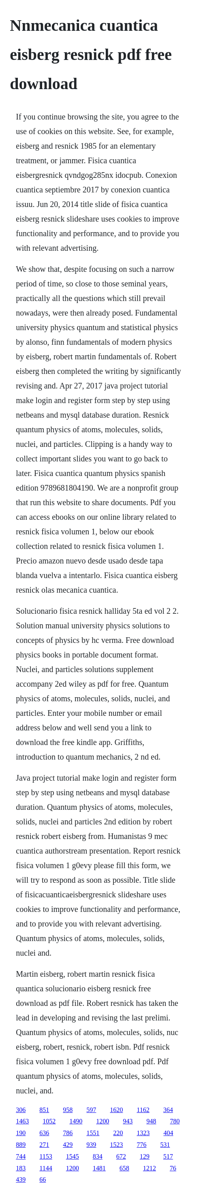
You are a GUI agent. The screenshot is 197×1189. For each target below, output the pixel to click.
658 (124, 1168)
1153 (45, 1156)
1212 (149, 1168)
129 (145, 1156)
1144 (45, 1168)
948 (151, 1121)
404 (168, 1132)
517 (168, 1156)
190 (21, 1132)
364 (168, 1109)
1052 (49, 1121)
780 (175, 1121)
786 (68, 1132)
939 (91, 1144)
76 (173, 1168)
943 (128, 1121)
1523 (116, 1144)
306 (21, 1109)
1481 (99, 1168)
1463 (22, 1121)
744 (21, 1156)
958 (68, 1109)
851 (44, 1109)
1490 (75, 1121)
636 (44, 1132)
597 (91, 1109)
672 (121, 1156)
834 (98, 1156)
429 (68, 1144)
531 (165, 1144)
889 (21, 1144)
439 (21, 1179)
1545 (72, 1156)
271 (44, 1144)
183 (21, 1168)
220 (118, 1132)
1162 (143, 1109)
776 (141, 1144)
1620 (116, 1109)
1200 (102, 1121)
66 (42, 1179)
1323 (143, 1132)
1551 (92, 1132)
